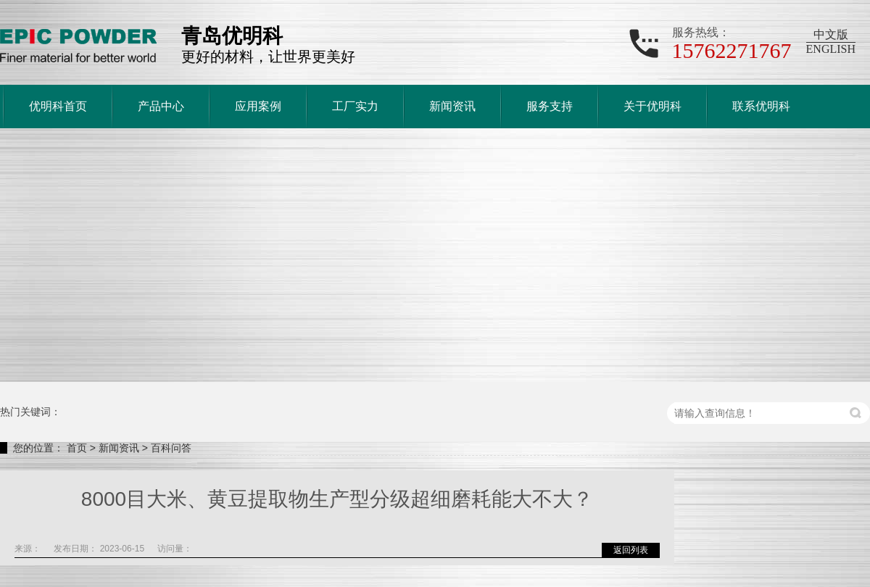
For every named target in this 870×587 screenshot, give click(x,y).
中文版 (830, 34)
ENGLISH (831, 49)
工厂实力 (355, 106)
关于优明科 (653, 106)
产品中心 (161, 106)
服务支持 (549, 106)
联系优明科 (761, 106)
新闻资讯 (452, 106)
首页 (77, 448)
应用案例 (258, 106)
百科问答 (171, 448)
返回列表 (630, 550)
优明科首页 (58, 106)
